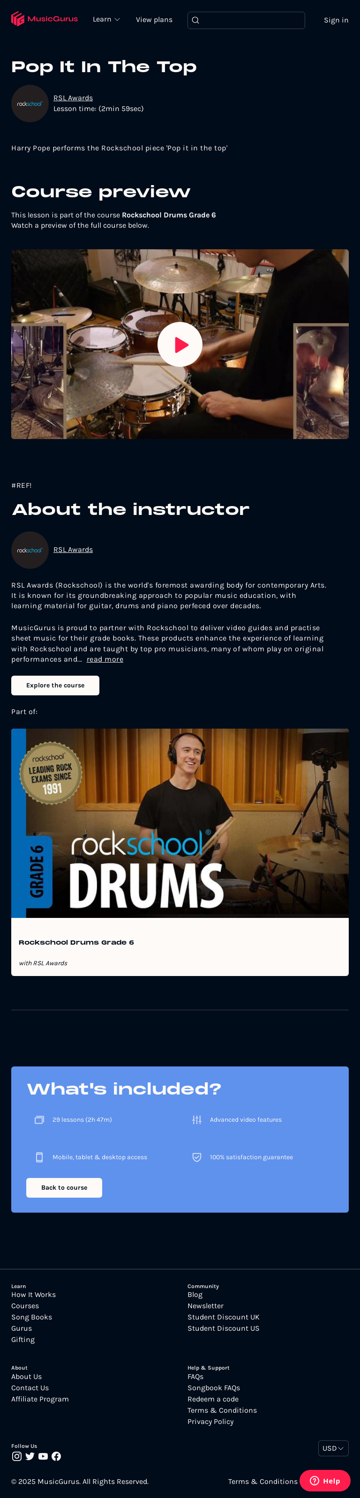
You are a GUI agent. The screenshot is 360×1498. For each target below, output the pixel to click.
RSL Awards (73, 97)
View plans (154, 19)
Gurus (21, 1328)
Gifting (23, 1339)
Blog (195, 1294)
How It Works (33, 1294)
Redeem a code (213, 1399)
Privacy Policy (210, 1421)
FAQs (195, 1376)
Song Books (31, 1317)
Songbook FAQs (214, 1388)
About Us (26, 1376)
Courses (25, 1306)
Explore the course (55, 685)
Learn (103, 19)
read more (105, 659)
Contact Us (30, 1388)
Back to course (64, 1188)
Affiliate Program (40, 1399)
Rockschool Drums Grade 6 (76, 943)
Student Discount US (224, 1328)
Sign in (336, 19)
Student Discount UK (224, 1317)
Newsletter (206, 1306)
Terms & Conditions (222, 1410)
